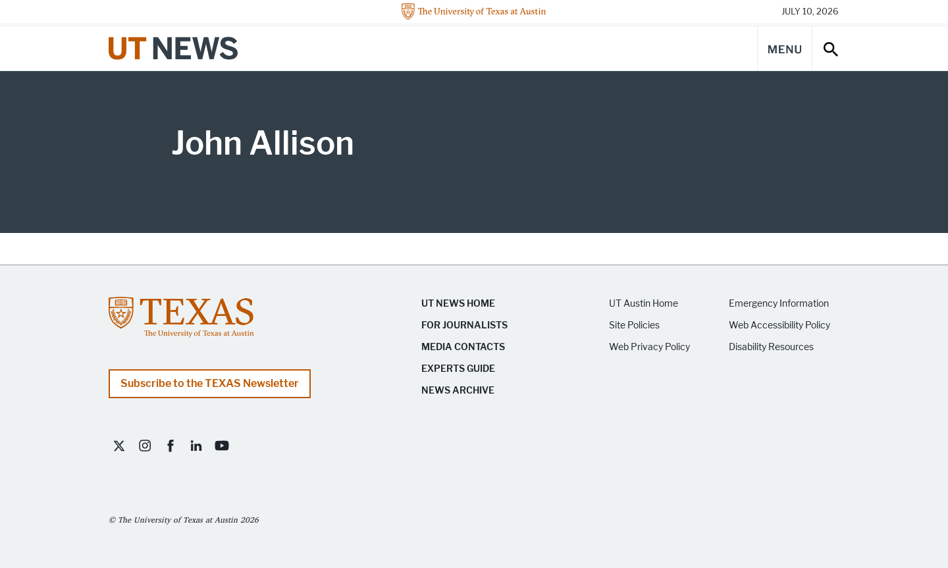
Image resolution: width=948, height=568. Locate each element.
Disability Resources (771, 347)
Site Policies (634, 325)
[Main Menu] (784, 48)
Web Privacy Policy (649, 347)
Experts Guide (458, 368)
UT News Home (458, 303)
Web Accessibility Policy (779, 325)
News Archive (457, 390)
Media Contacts (463, 347)
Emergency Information (779, 303)
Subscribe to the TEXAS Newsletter (209, 383)
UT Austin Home (643, 303)
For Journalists (464, 325)
